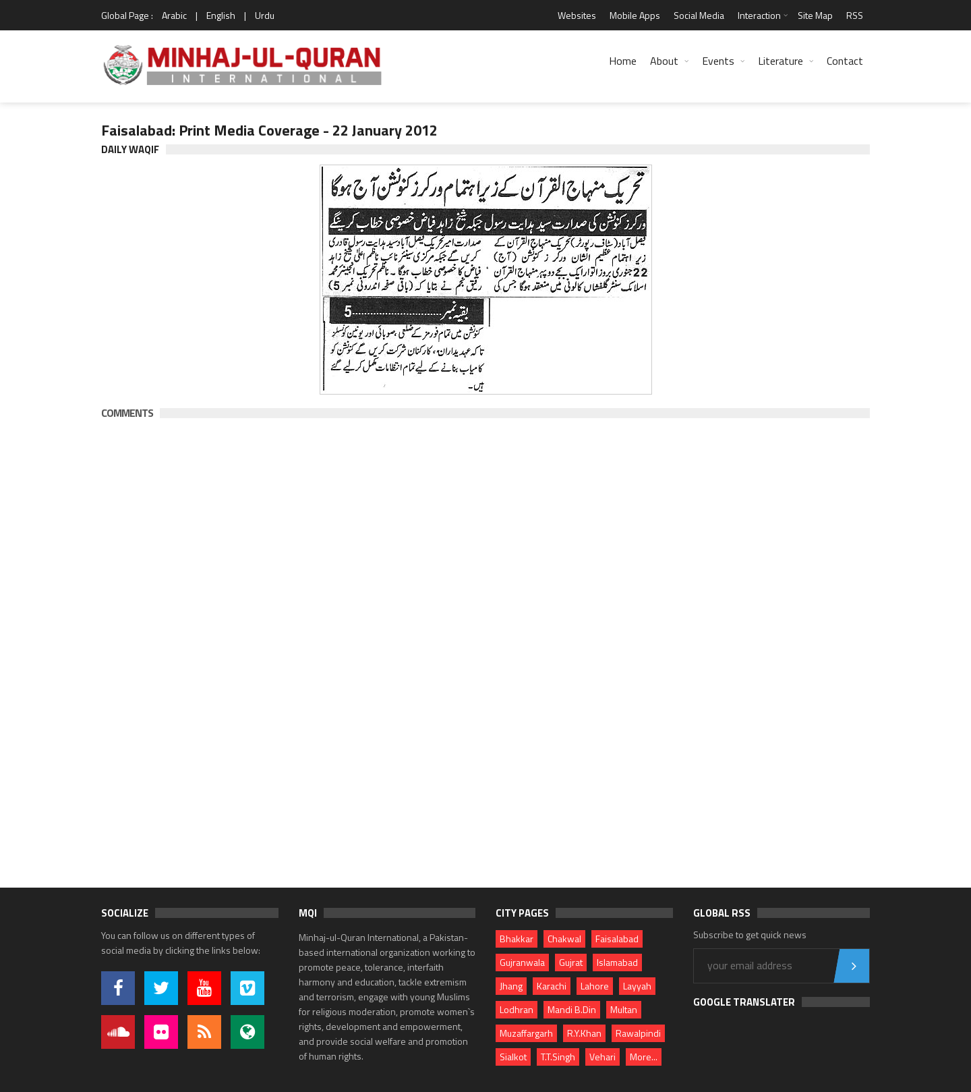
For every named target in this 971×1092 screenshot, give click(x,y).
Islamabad (617, 962)
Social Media (699, 15)
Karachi (551, 986)
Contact (845, 61)
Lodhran (516, 1009)
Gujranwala (522, 962)
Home (623, 61)
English (220, 15)
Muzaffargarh (526, 1033)
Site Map (815, 15)
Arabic (174, 15)
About (664, 61)
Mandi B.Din (572, 1009)
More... (643, 1057)
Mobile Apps (635, 15)
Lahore (595, 986)
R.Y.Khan (584, 1033)
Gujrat (571, 962)
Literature (780, 61)
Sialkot (513, 1057)
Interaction (759, 15)
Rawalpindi (638, 1033)
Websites (577, 15)
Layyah (637, 986)
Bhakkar (516, 938)
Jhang (511, 986)
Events (718, 61)
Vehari (602, 1057)
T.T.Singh (558, 1057)
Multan (623, 1009)
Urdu (264, 15)
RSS (854, 15)
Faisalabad (617, 938)
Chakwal (564, 938)
